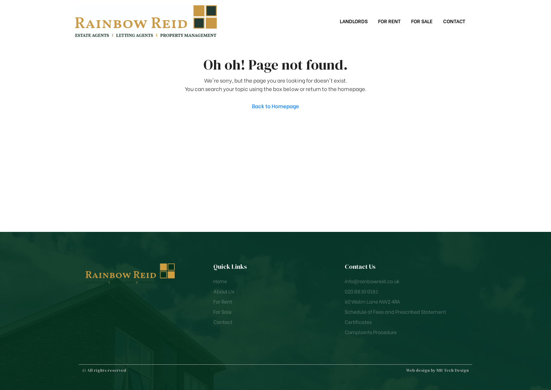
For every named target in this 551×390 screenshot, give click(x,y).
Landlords (354, 21)
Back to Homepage (275, 106)
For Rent (389, 21)
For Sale (422, 21)
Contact (454, 21)
